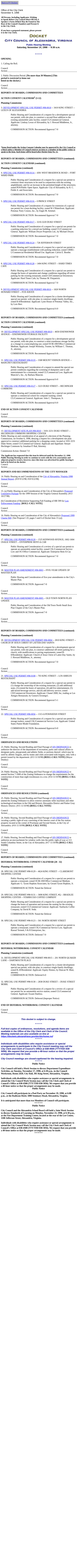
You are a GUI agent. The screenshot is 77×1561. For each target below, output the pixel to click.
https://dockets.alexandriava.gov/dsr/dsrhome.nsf (27, 1036)
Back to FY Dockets (10, 3)
